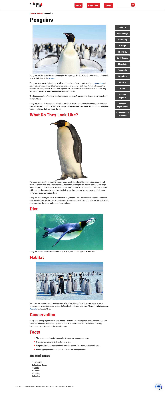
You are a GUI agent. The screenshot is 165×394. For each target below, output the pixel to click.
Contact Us (50, 386)
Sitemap (70, 386)
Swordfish (38, 362)
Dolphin (37, 370)
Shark (36, 368)
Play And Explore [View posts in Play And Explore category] (122, 96)
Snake (36, 373)
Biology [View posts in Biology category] (122, 46)
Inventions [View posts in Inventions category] (122, 76)
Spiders (37, 376)
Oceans (52, 78)
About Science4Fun (61, 386)
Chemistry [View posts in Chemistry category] (122, 52)
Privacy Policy (40, 386)
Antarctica (99, 83)
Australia (33, 309)
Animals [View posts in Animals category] (122, 27)
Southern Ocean (40, 365)
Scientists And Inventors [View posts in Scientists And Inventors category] (122, 114)
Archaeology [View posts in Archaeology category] (122, 33)
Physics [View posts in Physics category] (122, 82)
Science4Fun (31, 386)
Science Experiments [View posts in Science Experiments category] (122, 105)
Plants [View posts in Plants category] (122, 88)
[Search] (133, 5)
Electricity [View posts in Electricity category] (122, 64)
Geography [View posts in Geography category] (122, 70)
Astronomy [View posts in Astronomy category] (122, 40)
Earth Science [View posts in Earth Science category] (122, 58)
